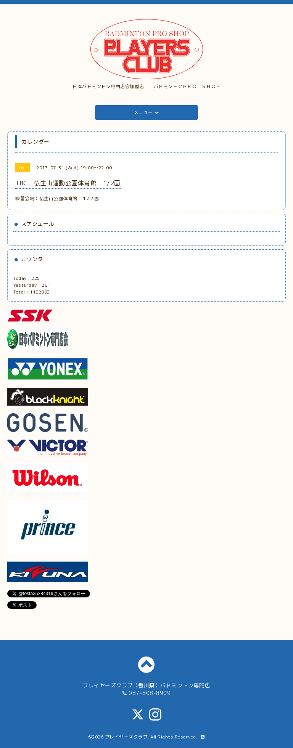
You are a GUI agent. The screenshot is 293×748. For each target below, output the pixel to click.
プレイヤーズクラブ (126, 737)
